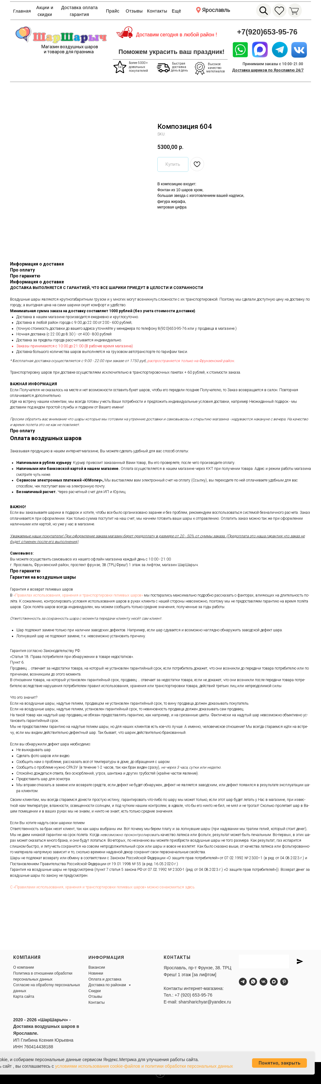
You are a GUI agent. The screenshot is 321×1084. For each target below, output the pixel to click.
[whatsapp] (253, 982)
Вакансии (96, 967)
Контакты (157, 10)
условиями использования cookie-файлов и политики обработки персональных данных (144, 1066)
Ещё (176, 10)
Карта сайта (23, 996)
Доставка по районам (107, 985)
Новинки (95, 973)
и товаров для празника (69, 51)
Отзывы (134, 10)
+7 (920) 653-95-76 (193, 994)
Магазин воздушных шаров (69, 46)
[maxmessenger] (274, 982)
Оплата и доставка (104, 979)
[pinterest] (284, 982)
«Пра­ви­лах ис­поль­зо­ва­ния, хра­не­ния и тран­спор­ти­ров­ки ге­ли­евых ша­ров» (78, 595)
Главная (22, 11)
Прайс (112, 10)
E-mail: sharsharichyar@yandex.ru (197, 1001)
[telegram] (243, 982)
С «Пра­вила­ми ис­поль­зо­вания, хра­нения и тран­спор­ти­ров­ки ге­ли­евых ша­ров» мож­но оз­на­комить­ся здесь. (102, 887)
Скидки (94, 991)
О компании (23, 967)
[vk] (263, 982)
